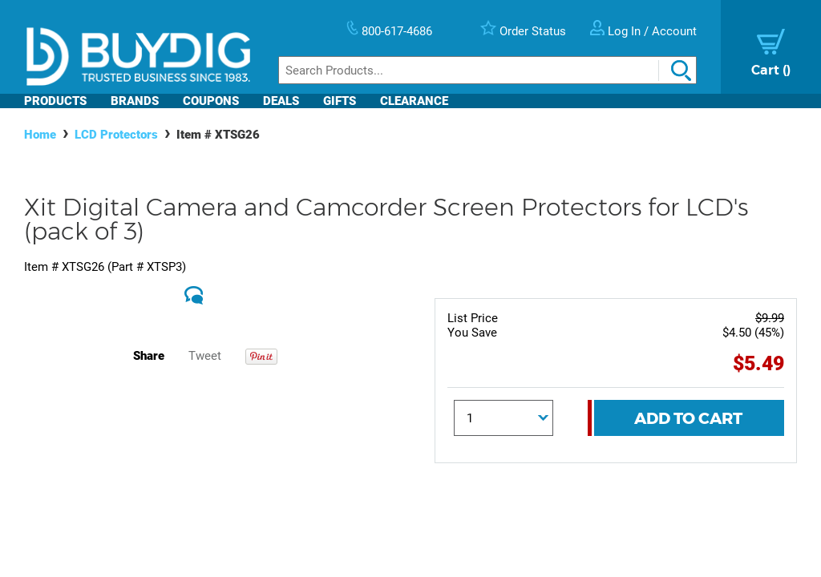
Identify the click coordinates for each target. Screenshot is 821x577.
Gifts (339, 101)
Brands (135, 101)
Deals (281, 101)
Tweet (204, 356)
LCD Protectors (116, 134)
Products (55, 101)
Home (40, 134)
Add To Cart (688, 418)
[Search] (487, 70)
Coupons (211, 101)
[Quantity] (504, 418)
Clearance (414, 101)
